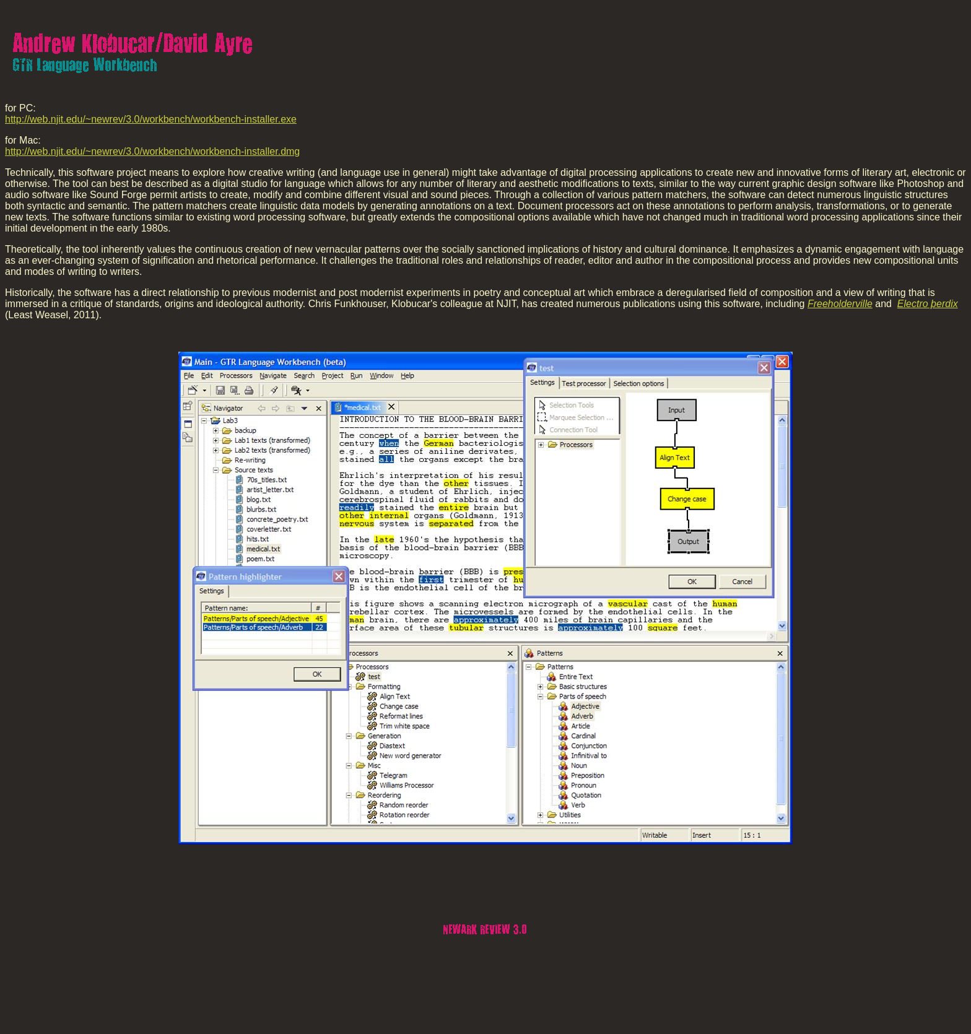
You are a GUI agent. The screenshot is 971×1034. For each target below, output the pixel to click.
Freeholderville (840, 303)
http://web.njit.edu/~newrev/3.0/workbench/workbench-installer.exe (151, 119)
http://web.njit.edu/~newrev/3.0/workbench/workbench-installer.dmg (152, 151)
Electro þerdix (927, 303)
